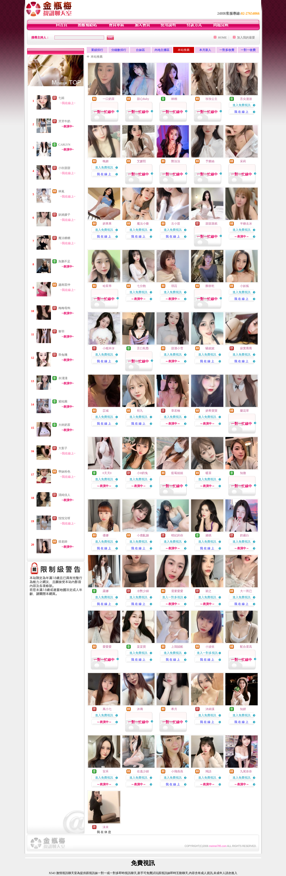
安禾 (106, 771)
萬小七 (107, 709)
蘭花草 (244, 410)
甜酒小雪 (177, 348)
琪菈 (174, 286)
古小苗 (175, 223)
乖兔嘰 (62, 355)
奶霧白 (244, 535)
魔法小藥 (143, 223)
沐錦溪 (209, 709)
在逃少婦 (143, 771)
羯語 (208, 771)
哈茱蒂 (107, 286)
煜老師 (62, 541)
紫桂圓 (62, 401)
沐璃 (140, 709)
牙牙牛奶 (64, 121)
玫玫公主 (211, 99)
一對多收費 (226, 50)
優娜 (106, 535)
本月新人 (205, 50)
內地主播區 (162, 50)
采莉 (243, 161)
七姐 (61, 98)
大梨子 (62, 448)
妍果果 (107, 223)
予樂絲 (209, 161)
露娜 (106, 591)
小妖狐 (244, 286)
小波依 (209, 646)
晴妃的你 (177, 535)
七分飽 (141, 286)
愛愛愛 (107, 646)
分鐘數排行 (118, 50)
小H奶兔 (142, 473)
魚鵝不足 (64, 261)
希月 (174, 709)
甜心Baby (143, 99)
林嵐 (61, 191)
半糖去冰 (246, 223)
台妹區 (140, 50)
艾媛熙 (141, 161)
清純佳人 (64, 495)
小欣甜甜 (64, 168)
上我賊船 (177, 646)
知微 (243, 473)
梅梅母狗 (64, 308)
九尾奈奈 (246, 771)
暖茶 (208, 473)
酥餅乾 (209, 286)
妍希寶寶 (211, 410)
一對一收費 (248, 50)
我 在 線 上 (241, 112)
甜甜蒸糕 (211, 223)
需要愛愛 (177, 591)
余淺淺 (62, 378)
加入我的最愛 (246, 37)
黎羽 (61, 331)
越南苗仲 (64, 284)
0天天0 (107, 473)
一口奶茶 (109, 99)
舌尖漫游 (246, 99)
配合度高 (246, 646)
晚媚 (106, 161)
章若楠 (175, 410)
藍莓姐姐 (177, 473)
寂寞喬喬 (246, 348)
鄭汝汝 (175, 161)
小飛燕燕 (177, 771)
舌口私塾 (143, 348)
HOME (222, 37)
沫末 (106, 827)
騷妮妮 (209, 348)
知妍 (243, 709)
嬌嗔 (208, 535)
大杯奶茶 (64, 425)
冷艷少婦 (143, 591)
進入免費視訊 (241, 105)
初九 (140, 410)
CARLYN (64, 144)
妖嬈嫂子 (64, 214)
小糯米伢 (109, 348)
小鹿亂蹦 (143, 535)
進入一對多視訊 (172, 597)
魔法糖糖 (64, 238)
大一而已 (246, 591)
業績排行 (97, 50)
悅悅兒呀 (64, 518)
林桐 (174, 99)
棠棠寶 (141, 646)
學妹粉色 (64, 471)
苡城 (106, 410)
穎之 (208, 591)
